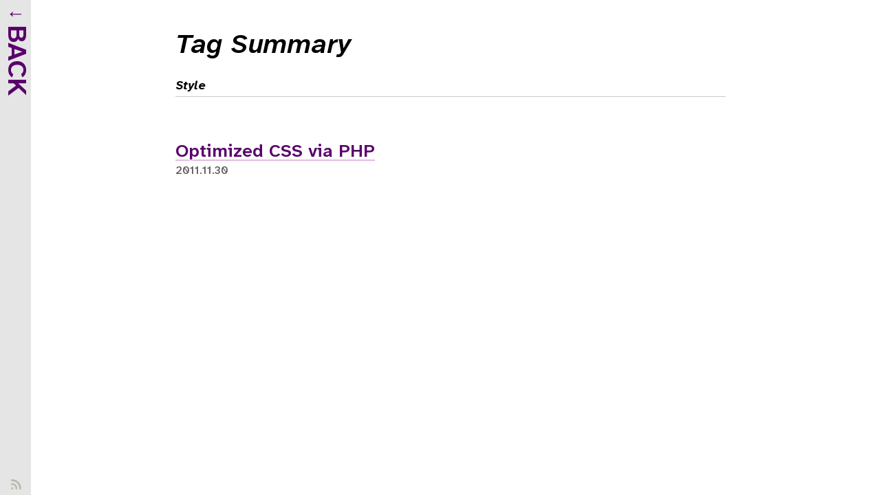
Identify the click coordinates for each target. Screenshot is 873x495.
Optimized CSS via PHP (275, 152)
